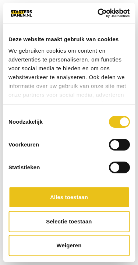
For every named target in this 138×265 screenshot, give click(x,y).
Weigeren (68, 245)
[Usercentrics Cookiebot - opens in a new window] (98, 13)
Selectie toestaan (69, 221)
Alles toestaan (69, 197)
